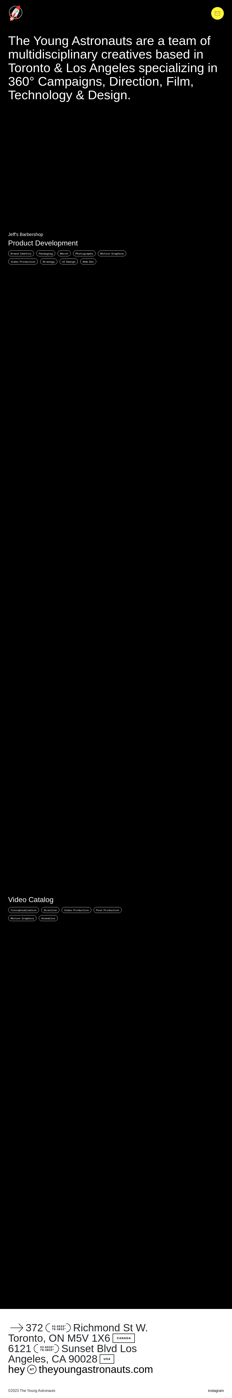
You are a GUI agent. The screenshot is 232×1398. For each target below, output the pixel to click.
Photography (84, 253)
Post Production (107, 910)
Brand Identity (21, 253)
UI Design (68, 261)
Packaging (46, 253)
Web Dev (88, 261)
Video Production (23, 261)
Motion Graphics (112, 253)
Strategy (49, 261)
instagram (216, 1391)
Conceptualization (23, 910)
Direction (50, 910)
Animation (48, 918)
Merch (64, 253)
